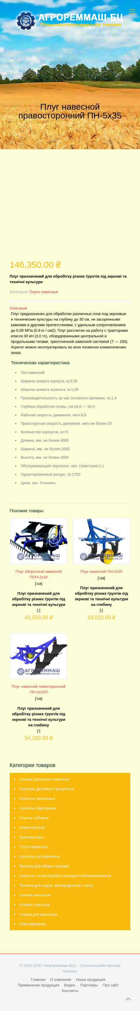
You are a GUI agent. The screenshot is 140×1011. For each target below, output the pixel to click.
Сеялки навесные (34, 895)
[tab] (70, 308)
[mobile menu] (132, 12)
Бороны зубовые (34, 818)
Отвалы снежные (34, 904)
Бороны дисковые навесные (44, 779)
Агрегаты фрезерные (37, 808)
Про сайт (110, 985)
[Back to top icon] (128, 999)
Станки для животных (38, 914)
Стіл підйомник (32, 924)
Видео (69, 985)
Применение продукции (38, 985)
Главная (38, 979)
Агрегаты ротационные (39, 856)
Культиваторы (31, 837)
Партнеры (89, 985)
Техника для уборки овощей (44, 866)
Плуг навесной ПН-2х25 (101, 571)
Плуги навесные (44, 292)
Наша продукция (91, 979)
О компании (60, 979)
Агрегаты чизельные (37, 798)
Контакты (70, 990)
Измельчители (31, 827)
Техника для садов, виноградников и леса (56, 885)
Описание (18, 308)
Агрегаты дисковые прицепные (46, 789)
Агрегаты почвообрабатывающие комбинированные (65, 876)
